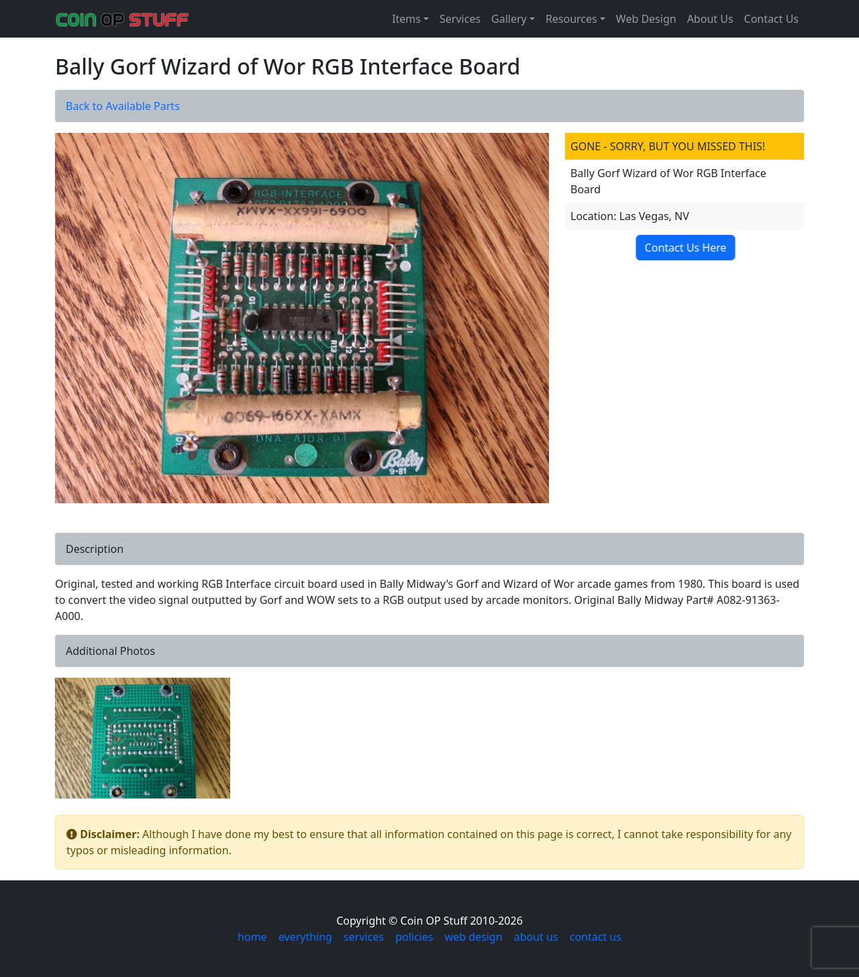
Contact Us (771, 18)
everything (305, 936)
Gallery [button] (509, 18)
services (364, 936)
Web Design (646, 18)
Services (460, 18)
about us (536, 936)
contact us (595, 936)
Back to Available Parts (123, 106)
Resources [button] (571, 18)
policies (414, 936)
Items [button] (406, 18)
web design (474, 936)
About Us (710, 18)
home (252, 936)
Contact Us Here (682, 247)
